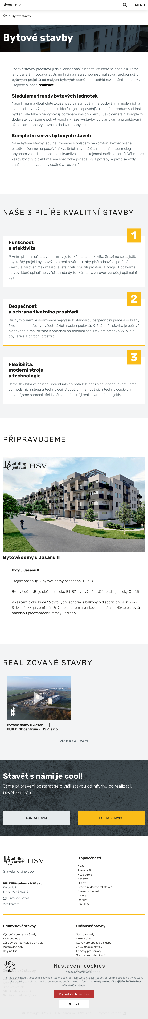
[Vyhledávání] (125, 5)
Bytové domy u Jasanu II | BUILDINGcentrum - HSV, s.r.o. (33, 727)
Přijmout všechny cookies (74, 994)
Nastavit (74, 1004)
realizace (46, 85)
